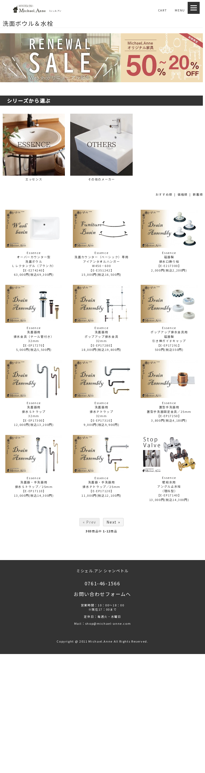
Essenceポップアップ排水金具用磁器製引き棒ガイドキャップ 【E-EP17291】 (169, 336)
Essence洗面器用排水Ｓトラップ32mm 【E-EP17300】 (34, 411)
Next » (113, 522)
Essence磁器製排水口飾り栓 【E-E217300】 (169, 259)
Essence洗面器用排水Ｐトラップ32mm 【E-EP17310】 (101, 411)
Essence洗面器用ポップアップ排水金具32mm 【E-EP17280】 (102, 336)
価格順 (183, 194)
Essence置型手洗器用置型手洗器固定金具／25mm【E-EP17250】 (169, 409)
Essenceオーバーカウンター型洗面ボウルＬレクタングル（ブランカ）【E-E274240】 (34, 261)
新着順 (198, 194)
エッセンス (34, 147)
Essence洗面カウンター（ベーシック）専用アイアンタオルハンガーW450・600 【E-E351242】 (101, 261)
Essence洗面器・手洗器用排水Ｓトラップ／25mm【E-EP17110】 (34, 484)
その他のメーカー (101, 147)
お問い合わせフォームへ (102, 593)
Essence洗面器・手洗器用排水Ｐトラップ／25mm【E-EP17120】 (101, 484)
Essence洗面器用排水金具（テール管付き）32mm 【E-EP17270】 (34, 336)
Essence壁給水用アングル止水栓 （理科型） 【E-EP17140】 (169, 486)
